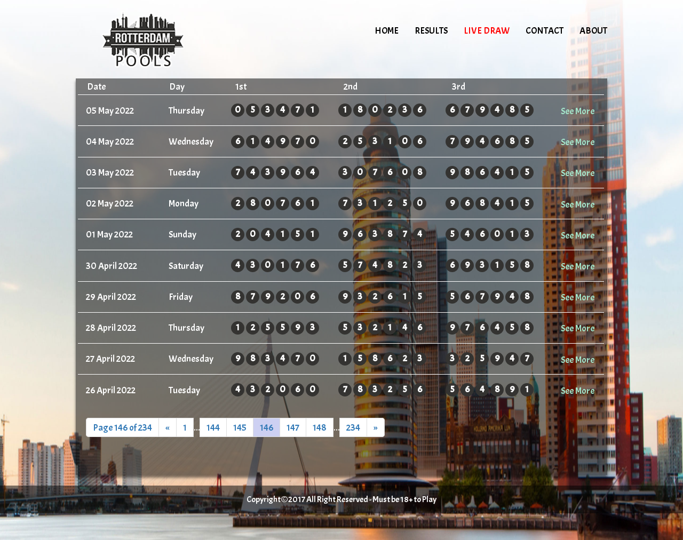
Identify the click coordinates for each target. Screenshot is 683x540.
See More (577, 111)
